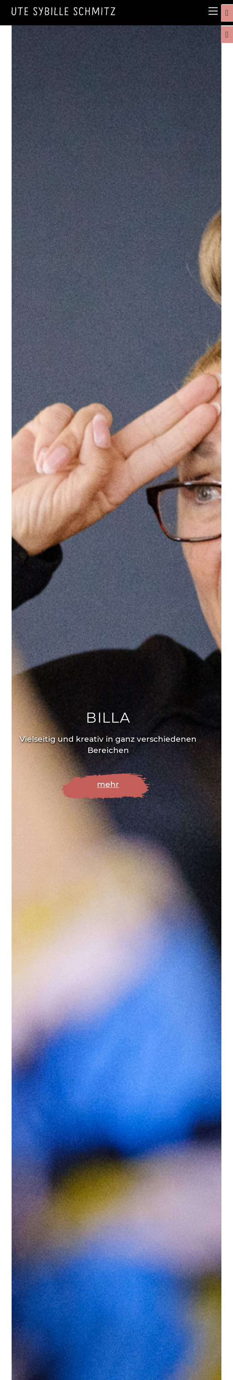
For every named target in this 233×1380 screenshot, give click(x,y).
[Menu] (213, 11)
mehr (108, 784)
